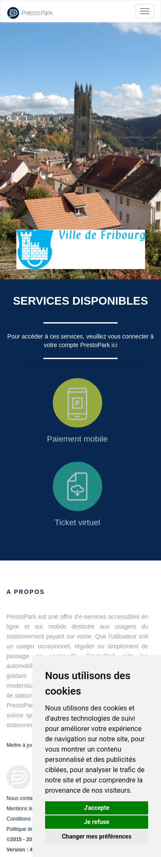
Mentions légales (25, 809)
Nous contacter (23, 798)
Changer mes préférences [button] (96, 836)
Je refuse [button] (96, 821)
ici (114, 345)
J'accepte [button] (96, 807)
